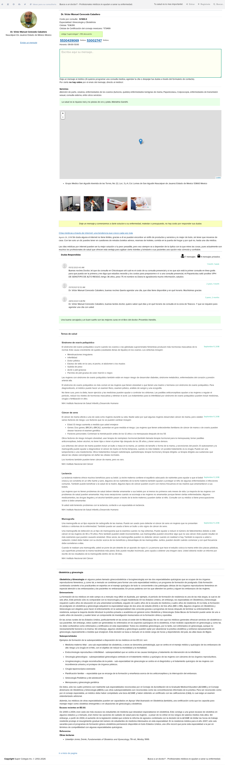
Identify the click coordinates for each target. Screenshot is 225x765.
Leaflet (218, 178)
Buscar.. (218, 4)
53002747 (94, 40)
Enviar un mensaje (28, 43)
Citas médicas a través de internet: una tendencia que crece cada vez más (96, 233)
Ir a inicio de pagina (68, 753)
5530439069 (69, 40)
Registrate (204, 4)
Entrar (190, 4)
